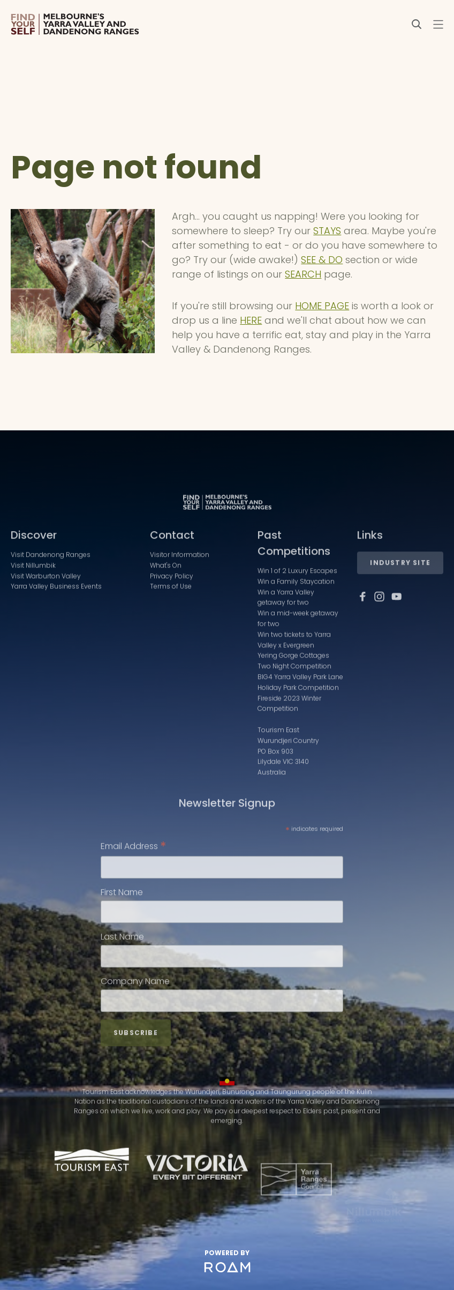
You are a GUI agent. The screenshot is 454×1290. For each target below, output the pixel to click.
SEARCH (303, 274)
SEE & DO (322, 259)
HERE (251, 320)
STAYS (327, 230)
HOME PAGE (322, 305)
